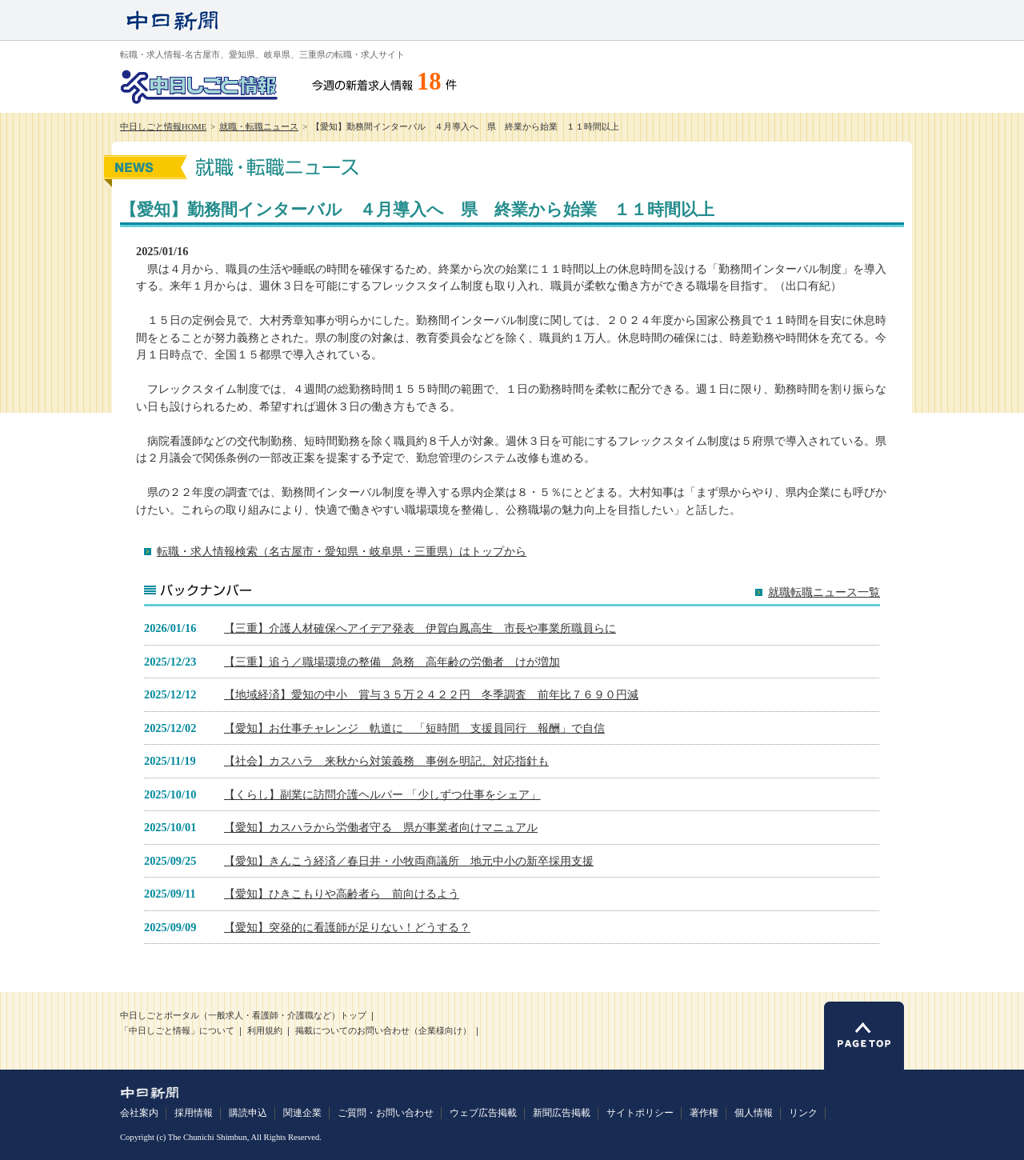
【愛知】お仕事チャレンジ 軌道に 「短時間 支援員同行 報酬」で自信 (414, 728)
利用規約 (264, 1030)
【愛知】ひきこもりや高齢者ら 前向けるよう (341, 893)
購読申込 (248, 1112)
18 (429, 81)
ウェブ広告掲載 (483, 1112)
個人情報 (753, 1112)
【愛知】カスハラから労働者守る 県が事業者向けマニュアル (381, 827)
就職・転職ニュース (258, 126)
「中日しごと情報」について (177, 1030)
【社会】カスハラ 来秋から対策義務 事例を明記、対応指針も (386, 760)
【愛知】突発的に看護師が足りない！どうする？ (347, 927)
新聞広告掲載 (561, 1112)
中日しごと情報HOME (163, 126)
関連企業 (302, 1112)
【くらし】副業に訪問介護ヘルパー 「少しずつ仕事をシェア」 (382, 794)
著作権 (704, 1112)
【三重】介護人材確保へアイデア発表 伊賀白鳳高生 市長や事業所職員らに (420, 628)
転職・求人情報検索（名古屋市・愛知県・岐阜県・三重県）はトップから (341, 551)
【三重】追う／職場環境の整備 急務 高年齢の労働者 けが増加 (392, 661)
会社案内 (139, 1112)
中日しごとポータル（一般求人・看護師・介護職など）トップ (243, 1015)
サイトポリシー (640, 1112)
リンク (803, 1112)
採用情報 (193, 1112)
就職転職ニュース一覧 (824, 592)
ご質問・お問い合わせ (386, 1112)
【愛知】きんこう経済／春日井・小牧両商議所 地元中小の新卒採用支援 (409, 860)
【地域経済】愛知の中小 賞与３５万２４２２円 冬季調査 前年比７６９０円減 (431, 694)
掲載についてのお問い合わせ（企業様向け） (383, 1030)
